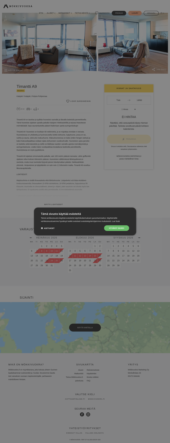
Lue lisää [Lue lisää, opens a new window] (116, 221)
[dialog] (85, 221)
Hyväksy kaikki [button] (116, 228)
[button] (48, 228)
